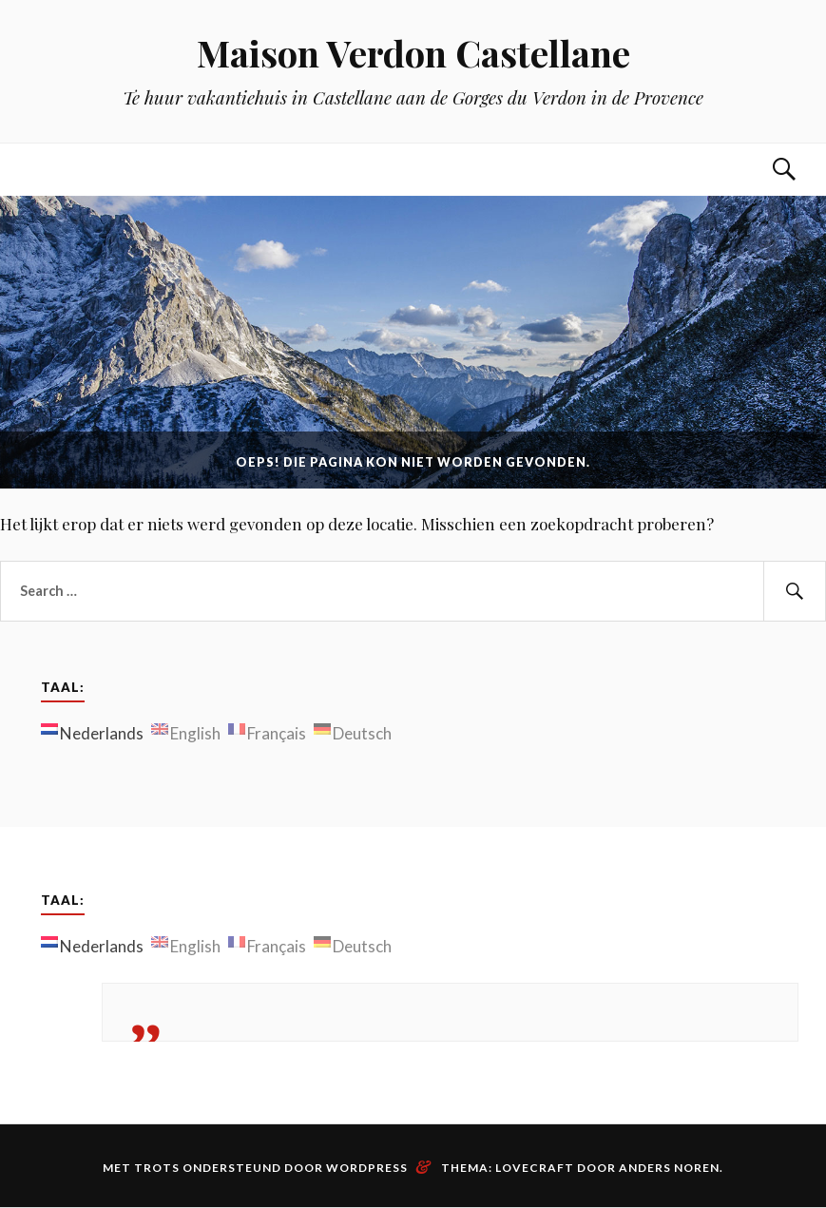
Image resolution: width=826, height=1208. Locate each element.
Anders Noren (669, 1167)
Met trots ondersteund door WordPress (255, 1167)
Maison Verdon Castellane (413, 53)
